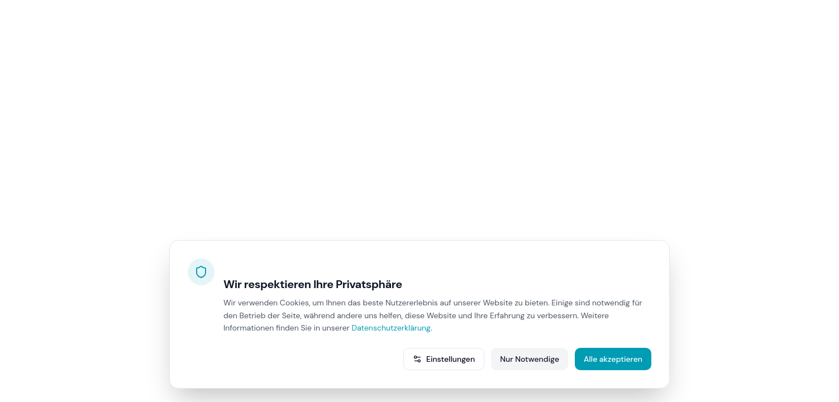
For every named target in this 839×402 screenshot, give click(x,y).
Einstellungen (444, 359)
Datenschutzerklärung (391, 328)
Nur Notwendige (529, 359)
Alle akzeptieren (613, 359)
